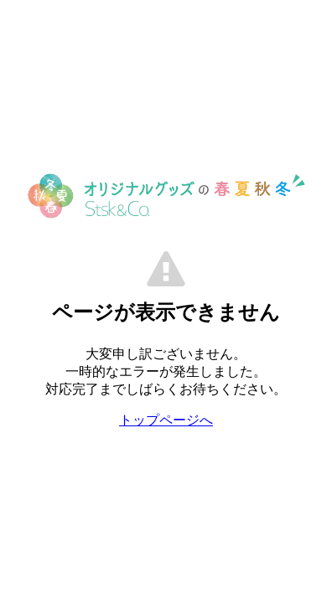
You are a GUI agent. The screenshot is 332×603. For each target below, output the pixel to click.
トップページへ (166, 420)
